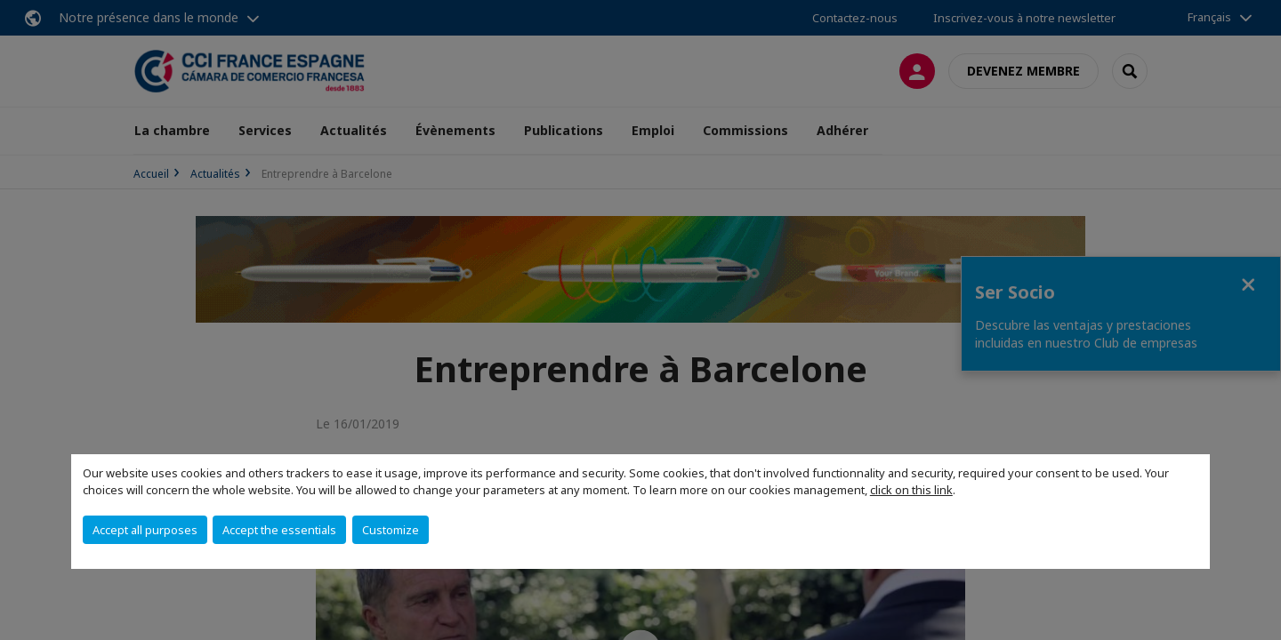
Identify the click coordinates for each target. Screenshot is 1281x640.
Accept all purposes (145, 530)
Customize (390, 530)
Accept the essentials (279, 530)
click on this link (911, 490)
